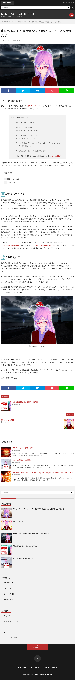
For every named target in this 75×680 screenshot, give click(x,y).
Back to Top (37, 648)
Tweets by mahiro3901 (9, 638)
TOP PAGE (22, 667)
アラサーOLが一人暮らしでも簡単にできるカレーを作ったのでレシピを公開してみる (42, 473)
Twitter (46, 667)
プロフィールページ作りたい (22, 448)
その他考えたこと (11, 182)
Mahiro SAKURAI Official (17, 14)
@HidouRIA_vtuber (35, 106)
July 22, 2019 (56, 156)
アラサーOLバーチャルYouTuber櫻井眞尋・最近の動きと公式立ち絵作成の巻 (38, 509)
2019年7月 (7, 588)
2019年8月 (7, 582)
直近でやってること (12, 179)
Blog (5, 616)
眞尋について (17, 40)
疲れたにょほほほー (8, 420)
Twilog (54, 667)
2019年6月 (7, 594)
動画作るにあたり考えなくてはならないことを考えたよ (31, 534)
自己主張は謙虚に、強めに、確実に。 (25, 402)
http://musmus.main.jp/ (11, 245)
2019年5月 (7, 600)
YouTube (37, 667)
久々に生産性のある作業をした (23, 460)
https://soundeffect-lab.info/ (45, 245)
